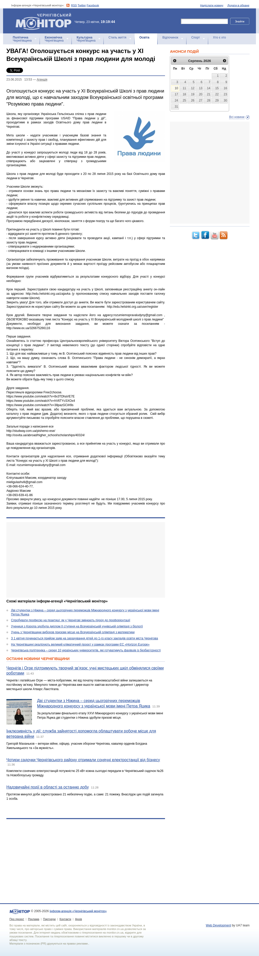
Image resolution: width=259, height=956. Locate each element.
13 (200, 88)
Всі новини (236, 117)
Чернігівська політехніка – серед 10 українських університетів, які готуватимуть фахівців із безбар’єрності (86, 650)
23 (225, 94)
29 (217, 100)
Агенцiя (42, 79)
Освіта (144, 37)
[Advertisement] (85, 560)
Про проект (16, 919)
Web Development (218, 925)
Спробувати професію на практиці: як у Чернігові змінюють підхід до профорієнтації (70, 620)
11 (184, 88)
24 (176, 100)
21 (208, 94)
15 (217, 88)
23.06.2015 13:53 (19, 79)
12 (192, 88)
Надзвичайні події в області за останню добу (47, 787)
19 (192, 94)
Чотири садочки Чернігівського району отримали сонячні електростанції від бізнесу (83, 760)
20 (200, 94)
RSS (74, 5)
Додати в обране (238, 5)
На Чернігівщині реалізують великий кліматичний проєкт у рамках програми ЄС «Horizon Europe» (80, 644)
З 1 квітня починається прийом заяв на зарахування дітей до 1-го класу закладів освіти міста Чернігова (84, 638)
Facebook (93, 5)
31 (176, 106)
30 (225, 100)
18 (184, 94)
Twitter (82, 5)
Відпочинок (170, 37)
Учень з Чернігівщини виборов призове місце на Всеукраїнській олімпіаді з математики (73, 632)
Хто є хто (219, 37)
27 (200, 100)
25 (184, 100)
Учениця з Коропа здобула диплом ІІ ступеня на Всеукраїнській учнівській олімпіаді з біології (77, 626)
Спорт (195, 37)
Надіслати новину (211, 5)
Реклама (33, 919)
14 (208, 88)
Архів (78, 919)
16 (225, 88)
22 (217, 94)
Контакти (65, 919)
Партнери (49, 919)
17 (176, 94)
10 (176, 88)
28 (208, 100)
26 (192, 100)
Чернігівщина (22, 39)
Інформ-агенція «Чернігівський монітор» (45, 21)
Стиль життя (117, 37)
